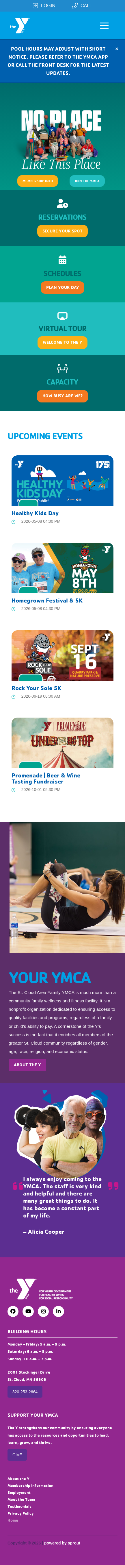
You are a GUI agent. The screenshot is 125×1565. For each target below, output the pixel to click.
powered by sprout (62, 1543)
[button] (104, 25)
